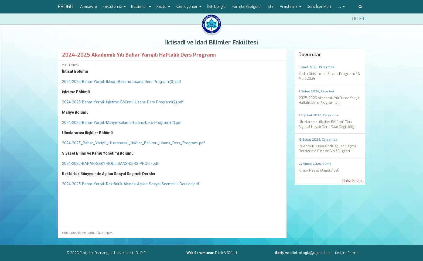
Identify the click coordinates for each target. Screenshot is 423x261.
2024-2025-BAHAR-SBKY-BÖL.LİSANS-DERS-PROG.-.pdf (110, 163)
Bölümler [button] (141, 6)
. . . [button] (340, 6)
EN (361, 18)
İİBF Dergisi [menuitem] (216, 6)
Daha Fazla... (353, 180)
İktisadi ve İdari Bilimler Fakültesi (211, 42)
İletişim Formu (347, 252)
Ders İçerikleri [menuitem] (319, 6)
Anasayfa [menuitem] (88, 6)
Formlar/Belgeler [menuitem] (247, 6)
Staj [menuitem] (271, 6)
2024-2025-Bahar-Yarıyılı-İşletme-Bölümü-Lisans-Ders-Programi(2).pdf (123, 102)
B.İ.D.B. (141, 252)
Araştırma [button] (290, 6)
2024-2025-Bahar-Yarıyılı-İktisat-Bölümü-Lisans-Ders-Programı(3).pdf (121, 81)
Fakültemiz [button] (114, 6)
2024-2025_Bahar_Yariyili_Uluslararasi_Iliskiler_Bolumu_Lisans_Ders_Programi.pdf (133, 143)
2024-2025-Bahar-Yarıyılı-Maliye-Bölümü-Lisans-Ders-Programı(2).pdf (122, 122)
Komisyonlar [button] (189, 6)
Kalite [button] (163, 6)
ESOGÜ (65, 7)
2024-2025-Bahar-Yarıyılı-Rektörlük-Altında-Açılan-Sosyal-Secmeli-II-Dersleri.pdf (130, 184)
